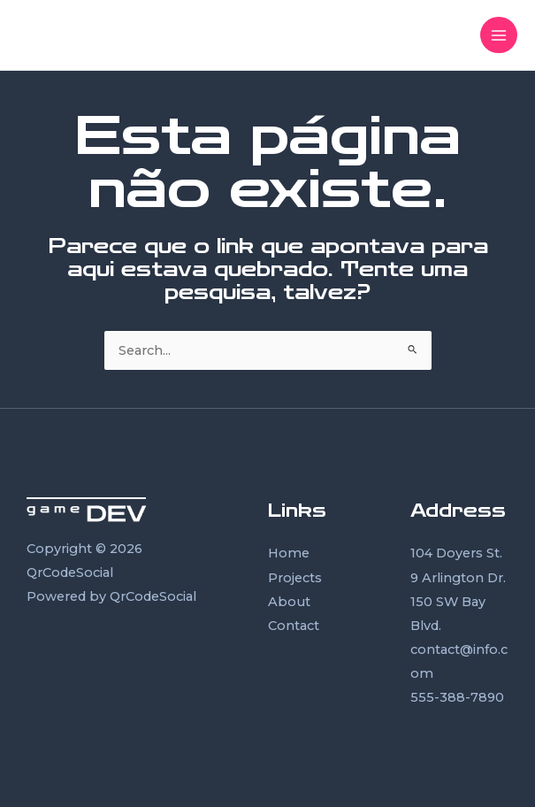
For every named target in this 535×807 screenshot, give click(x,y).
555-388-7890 (457, 697)
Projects (295, 578)
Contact (293, 626)
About (289, 602)
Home (289, 553)
